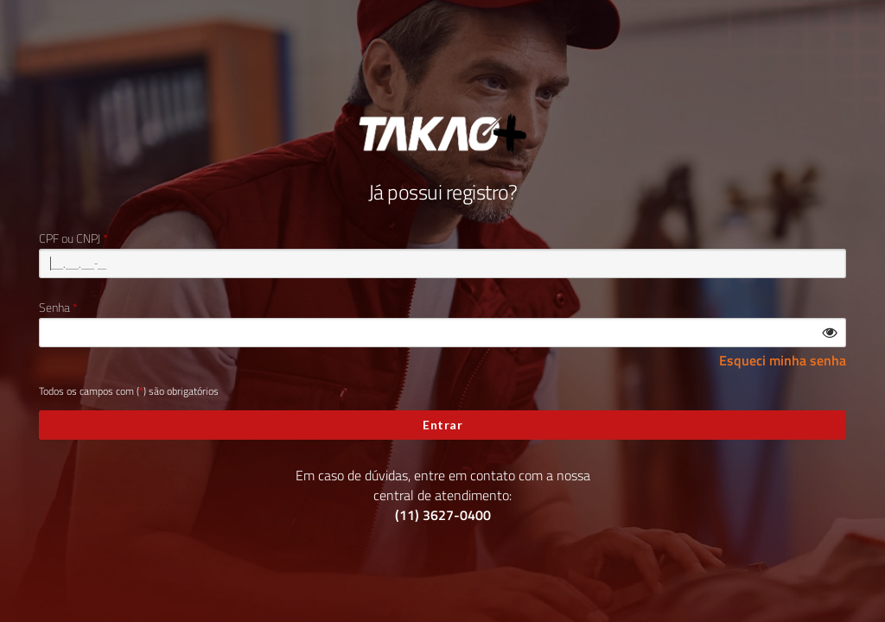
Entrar (442, 424)
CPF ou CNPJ (69, 238)
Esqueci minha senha (782, 361)
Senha (54, 307)
